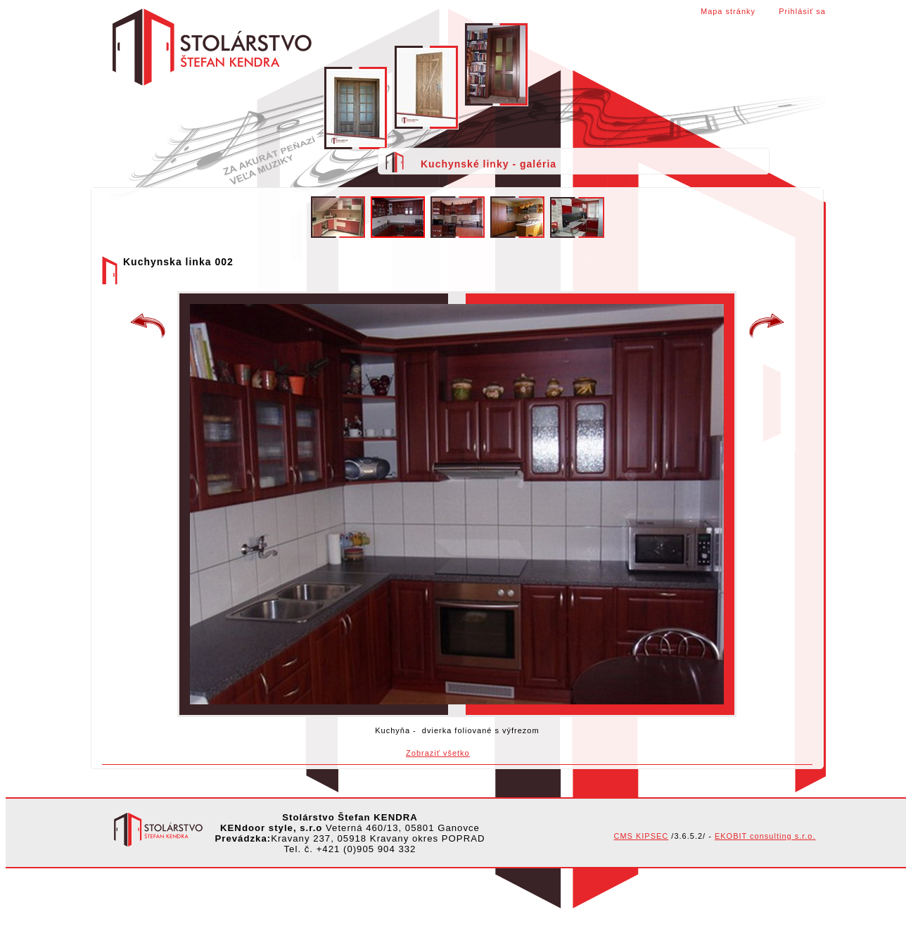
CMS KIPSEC (640, 836)
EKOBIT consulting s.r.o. (765, 836)
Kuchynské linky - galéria (488, 164)
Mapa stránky (728, 11)
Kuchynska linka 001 (147, 326)
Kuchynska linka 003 (766, 326)
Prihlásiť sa (802, 11)
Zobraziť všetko (438, 753)
